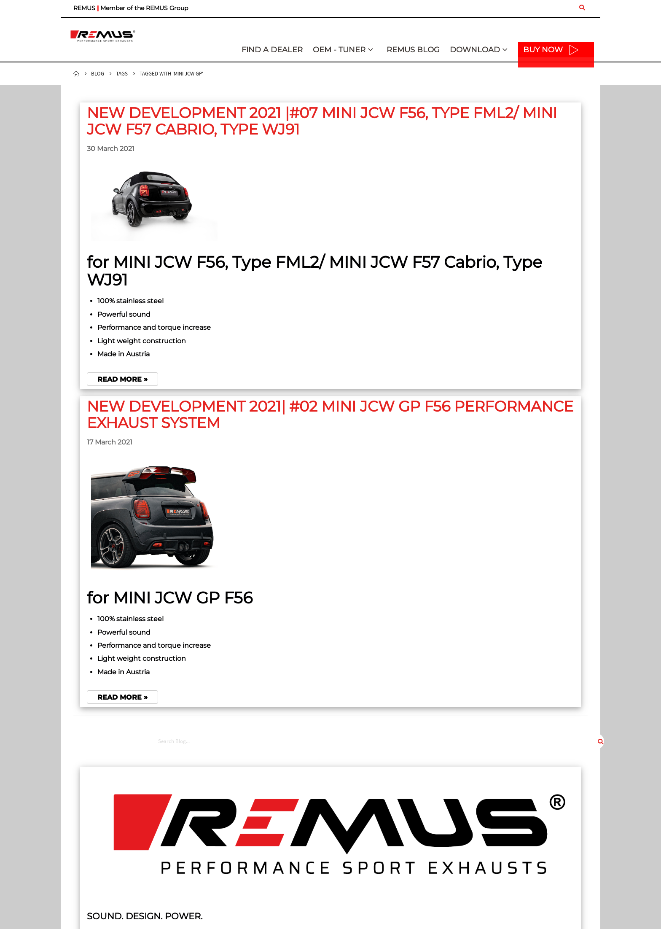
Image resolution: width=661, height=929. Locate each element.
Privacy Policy (354, 825)
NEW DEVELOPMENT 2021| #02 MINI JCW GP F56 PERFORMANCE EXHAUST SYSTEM (243, 431)
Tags (122, 73)
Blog (97, 73)
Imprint (346, 815)
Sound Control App (496, 825)
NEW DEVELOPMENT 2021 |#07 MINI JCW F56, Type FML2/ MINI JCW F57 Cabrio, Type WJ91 (241, 129)
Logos (479, 815)
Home (76, 74)
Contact (212, 850)
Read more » (122, 396)
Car (206, 883)
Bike (207, 893)
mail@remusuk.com (98, 866)
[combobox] (548, 104)
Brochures (485, 836)
